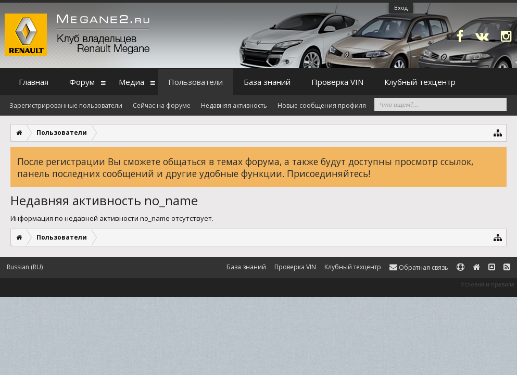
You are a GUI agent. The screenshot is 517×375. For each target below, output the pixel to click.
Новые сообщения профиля (322, 105)
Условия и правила (487, 284)
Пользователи (195, 82)
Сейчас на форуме (162, 105)
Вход (401, 7)
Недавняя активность (234, 105)
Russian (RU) (25, 266)
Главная (33, 82)
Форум (82, 82)
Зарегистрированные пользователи (65, 105)
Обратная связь (418, 267)
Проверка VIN (337, 82)
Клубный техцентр (420, 82)
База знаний (267, 82)
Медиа (131, 82)
